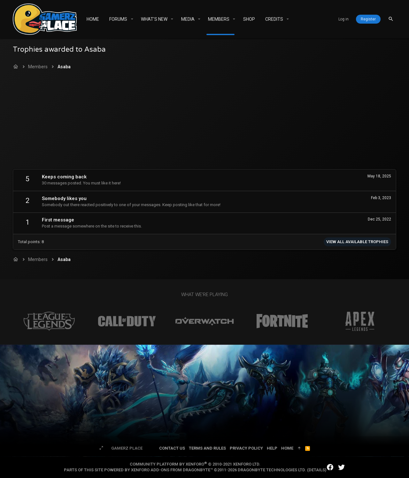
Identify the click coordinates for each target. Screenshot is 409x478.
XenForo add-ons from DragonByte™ (172, 469)
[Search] (390, 19)
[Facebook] (330, 467)
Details (317, 469)
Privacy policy (246, 448)
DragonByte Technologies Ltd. (272, 469)
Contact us (172, 448)
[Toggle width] (101, 448)
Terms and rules (207, 448)
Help (272, 448)
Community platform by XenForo (195, 464)
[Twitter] (341, 467)
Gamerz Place (127, 448)
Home (287, 448)
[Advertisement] (204, 121)
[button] (132, 19)
